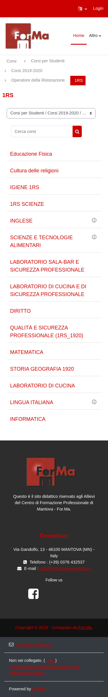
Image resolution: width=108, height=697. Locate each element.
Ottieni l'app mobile (27, 673)
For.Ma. (85, 627)
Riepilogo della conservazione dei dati (44, 666)
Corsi (11, 61)
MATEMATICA (26, 352)
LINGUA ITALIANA (31, 402)
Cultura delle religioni (34, 171)
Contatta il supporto (30, 644)
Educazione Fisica (31, 154)
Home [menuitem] (78, 35)
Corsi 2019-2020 (26, 70)
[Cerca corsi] (42, 131)
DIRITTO (20, 311)
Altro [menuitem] (93, 35)
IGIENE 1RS (24, 187)
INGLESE (21, 221)
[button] (82, 8)
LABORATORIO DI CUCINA (42, 386)
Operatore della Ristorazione (38, 80)
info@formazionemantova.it (65, 568)
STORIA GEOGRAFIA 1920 (42, 369)
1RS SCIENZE (27, 204)
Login (98, 8)
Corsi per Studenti (48, 61)
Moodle (39, 689)
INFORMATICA (28, 419)
